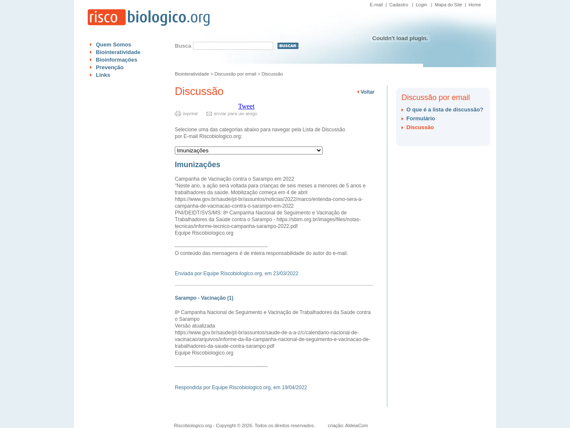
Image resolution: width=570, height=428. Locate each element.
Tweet (246, 106)
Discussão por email (235, 73)
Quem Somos (113, 44)
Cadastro (398, 4)
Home (475, 4)
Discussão (272, 73)
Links (103, 75)
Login (421, 4)
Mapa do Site (448, 4)
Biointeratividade (118, 52)
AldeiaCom (356, 425)
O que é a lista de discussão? (445, 109)
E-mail (376, 4)
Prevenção (110, 67)
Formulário (421, 118)
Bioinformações (116, 60)
